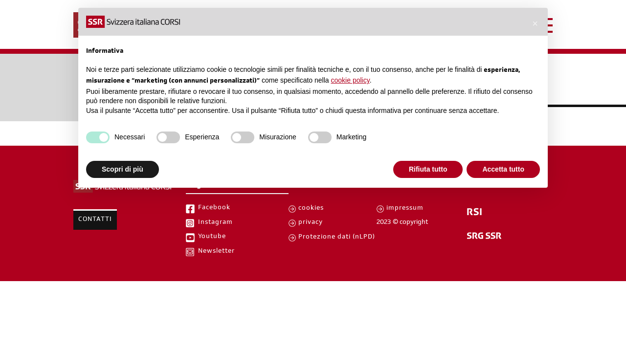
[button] (535, 23)
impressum (405, 208)
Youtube (212, 237)
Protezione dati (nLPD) (336, 237)
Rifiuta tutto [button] (428, 169)
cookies (311, 208)
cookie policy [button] (350, 80)
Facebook (214, 208)
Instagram (215, 223)
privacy (310, 223)
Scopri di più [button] (122, 169)
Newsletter (216, 251)
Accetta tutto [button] (503, 169)
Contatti (95, 220)
